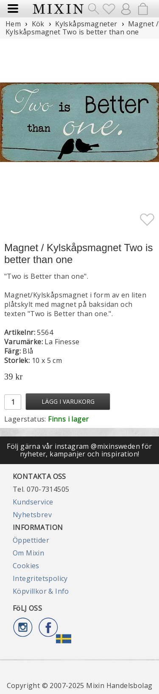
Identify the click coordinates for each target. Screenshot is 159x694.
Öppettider (31, 540)
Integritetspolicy (40, 578)
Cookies (26, 565)
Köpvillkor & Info (41, 591)
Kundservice (33, 502)
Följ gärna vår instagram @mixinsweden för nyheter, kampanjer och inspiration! (79, 450)
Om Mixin (28, 553)
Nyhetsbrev (32, 514)
